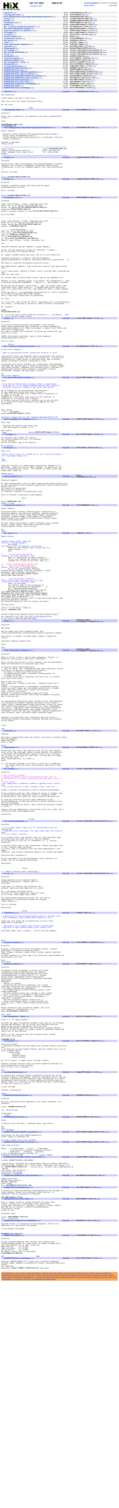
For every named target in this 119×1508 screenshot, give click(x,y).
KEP (43, 1501)
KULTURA (82, 1501)
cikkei (89, 13)
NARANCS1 (28, 1503)
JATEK (38, 1501)
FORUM (80, 1499)
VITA (32, 1505)
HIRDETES (106, 1499)
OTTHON (46, 1503)
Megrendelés (89, 5)
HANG (91, 1499)
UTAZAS (18, 1505)
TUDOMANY (7, 1505)
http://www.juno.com (43, 717)
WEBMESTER (40, 1505)
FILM (65, 1499)
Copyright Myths (36, 6)
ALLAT (17, 1499)
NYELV (39, 1503)
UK (13, 1505)
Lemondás (113, 5)
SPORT (89, 1503)
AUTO (23, 1499)
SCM (84, 1503)
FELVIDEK (58, 1499)
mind (14, 13)
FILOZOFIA (71, 1499)
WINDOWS (51, 1505)
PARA (63, 1503)
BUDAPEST (36, 1499)
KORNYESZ (65, 1501)
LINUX (89, 1501)
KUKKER (73, 1501)
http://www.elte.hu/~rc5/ (48, 478)
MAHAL (105, 1501)
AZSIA (28, 1499)
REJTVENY (76, 1503)
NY (35, 1503)
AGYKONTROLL (8, 1499)
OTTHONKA (55, 1503)
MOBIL (111, 1501)
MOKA (4, 1503)
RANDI (68, 1503)
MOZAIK (10, 1503)
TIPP (36, 3)
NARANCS (19, 1503)
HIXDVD (15, 1501)
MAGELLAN (97, 1501)
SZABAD (96, 1503)
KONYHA (49, 1501)
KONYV (56, 1501)
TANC (110, 1503)
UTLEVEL (26, 1505)
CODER (45, 1499)
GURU (86, 1499)
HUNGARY (30, 1501)
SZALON (103, 1503)
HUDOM (22, 1501)
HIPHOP (98, 1499)
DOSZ (50, 1499)
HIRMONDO (6, 1501)
